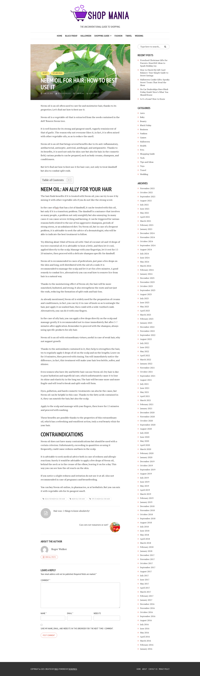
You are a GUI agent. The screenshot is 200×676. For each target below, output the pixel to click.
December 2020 (147, 412)
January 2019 (146, 502)
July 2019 (144, 477)
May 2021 (144, 392)
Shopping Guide (101, 35)
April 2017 (145, 587)
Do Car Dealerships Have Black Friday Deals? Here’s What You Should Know (154, 92)
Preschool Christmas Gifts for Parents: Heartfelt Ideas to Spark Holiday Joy (153, 63)
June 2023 (144, 302)
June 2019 (144, 481)
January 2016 (146, 648)
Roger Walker (65, 93)
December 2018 (147, 506)
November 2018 (147, 510)
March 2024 (145, 265)
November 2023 (147, 282)
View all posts (50, 547)
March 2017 (145, 591)
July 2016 (144, 624)
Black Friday (71, 35)
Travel (128, 35)
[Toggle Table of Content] (68, 180)
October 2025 (146, 192)
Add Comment (95, 93)
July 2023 (144, 298)
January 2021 (146, 408)
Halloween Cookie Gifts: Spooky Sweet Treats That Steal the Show (155, 82)
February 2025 (146, 225)
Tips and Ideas (58, 73)
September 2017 (147, 567)
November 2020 (147, 416)
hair (57, 207)
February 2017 (146, 595)
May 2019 (144, 485)
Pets (142, 149)
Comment (45, 570)
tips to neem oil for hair (101, 499)
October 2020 (146, 420)
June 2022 (144, 347)
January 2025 (146, 229)
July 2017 (144, 575)
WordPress (73, 669)
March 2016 (145, 640)
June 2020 (144, 437)
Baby (142, 117)
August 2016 (146, 620)
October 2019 (146, 465)
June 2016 (144, 628)
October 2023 (146, 286)
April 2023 (145, 310)
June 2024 (144, 257)
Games (143, 137)
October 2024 (146, 241)
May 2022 (144, 351)
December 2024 (147, 233)
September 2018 (147, 518)
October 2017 (146, 563)
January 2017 (146, 600)
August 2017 (146, 571)
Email (70, 603)
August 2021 (146, 379)
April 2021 (145, 396)
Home (59, 35)
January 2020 (146, 457)
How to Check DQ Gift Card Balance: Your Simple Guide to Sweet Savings (154, 73)
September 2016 (147, 616)
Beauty (45, 73)
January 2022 (146, 363)
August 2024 (146, 249)
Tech (142, 158)
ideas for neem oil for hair (55, 499)
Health (143, 145)
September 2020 (147, 424)
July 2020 (144, 432)
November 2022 (147, 331)
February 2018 (146, 547)
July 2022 (144, 343)
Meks (56, 669)
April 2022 (145, 355)
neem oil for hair (78, 499)
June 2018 (144, 530)
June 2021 (144, 388)
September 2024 (147, 245)
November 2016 (147, 608)
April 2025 (145, 216)
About (143, 669)
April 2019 (145, 490)
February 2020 (146, 453)
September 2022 (147, 335)
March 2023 (145, 314)
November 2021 (147, 367)
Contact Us (152, 669)
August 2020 (146, 428)
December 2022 (147, 327)
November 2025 (147, 188)
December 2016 (147, 604)
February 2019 (146, 498)
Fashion (118, 35)
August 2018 (146, 522)
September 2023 (147, 290)
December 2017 (147, 555)
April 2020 (145, 445)
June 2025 (144, 208)
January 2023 (146, 322)
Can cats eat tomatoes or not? (95, 514)
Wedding (139, 35)
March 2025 (145, 221)
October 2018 (146, 514)
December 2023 (147, 278)
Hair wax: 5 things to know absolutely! (64, 514)
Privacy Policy (164, 669)
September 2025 (147, 196)
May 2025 (144, 212)
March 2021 (145, 400)
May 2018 (144, 534)
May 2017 (144, 583)
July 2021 (144, 384)
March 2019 (145, 494)
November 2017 (147, 559)
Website (97, 603)
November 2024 (147, 237)
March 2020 (145, 449)
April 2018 (145, 538)
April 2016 (145, 636)
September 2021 (147, 375)
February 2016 (146, 644)
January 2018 (146, 551)
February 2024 (146, 269)
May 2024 (144, 261)
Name (43, 603)
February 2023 (146, 318)
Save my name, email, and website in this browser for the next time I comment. (77, 618)
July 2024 (144, 253)
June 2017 (144, 579)
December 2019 (147, 461)
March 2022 (145, 359)
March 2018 (145, 543)
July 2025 (144, 204)
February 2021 (146, 404)
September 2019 (147, 469)
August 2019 (146, 473)
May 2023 (144, 306)
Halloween (85, 35)
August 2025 (146, 200)
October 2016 (146, 612)
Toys (142, 166)
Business (144, 129)
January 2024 (146, 274)
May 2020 (144, 441)
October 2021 (146, 371)
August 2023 (146, 294)
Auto (142, 113)
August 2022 (146, 339)
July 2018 (144, 526)
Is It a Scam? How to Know (152, 99)
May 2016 (144, 632)
